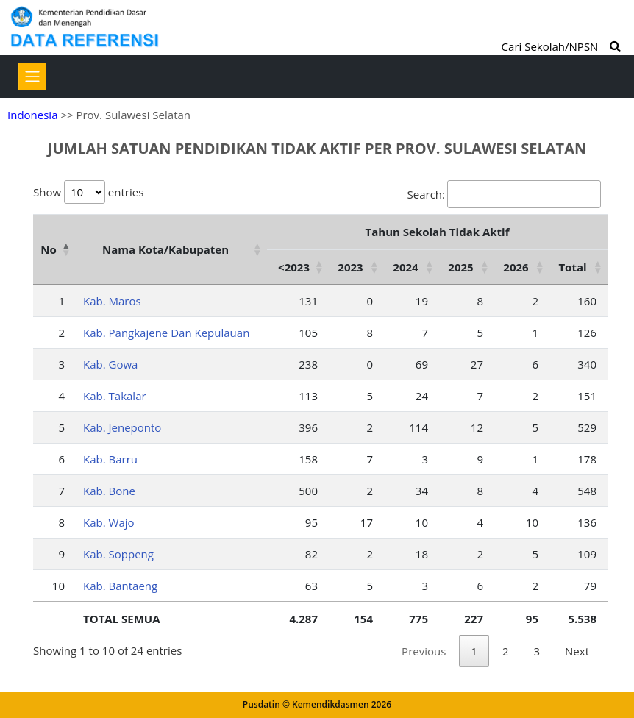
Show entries (88, 192)
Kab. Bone (109, 490)
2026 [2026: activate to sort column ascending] (515, 267)
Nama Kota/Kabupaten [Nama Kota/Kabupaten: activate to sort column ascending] (165, 249)
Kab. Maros (112, 301)
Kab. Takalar (114, 395)
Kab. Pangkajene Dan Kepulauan (166, 332)
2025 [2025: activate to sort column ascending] (460, 267)
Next (577, 651)
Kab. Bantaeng (120, 585)
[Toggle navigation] (32, 76)
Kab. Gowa (110, 364)
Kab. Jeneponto (122, 427)
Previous (424, 651)
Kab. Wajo (109, 522)
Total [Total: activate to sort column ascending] (572, 267)
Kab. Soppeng (118, 554)
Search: (504, 194)
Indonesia (32, 114)
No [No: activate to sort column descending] (48, 249)
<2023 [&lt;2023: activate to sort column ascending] (294, 267)
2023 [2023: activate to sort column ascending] (350, 267)
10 (58, 585)
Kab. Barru (110, 459)
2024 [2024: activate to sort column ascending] (405, 267)
